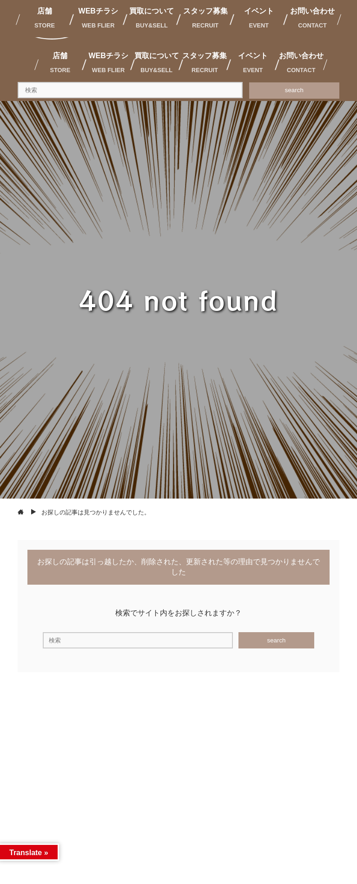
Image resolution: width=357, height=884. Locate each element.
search (294, 90)
